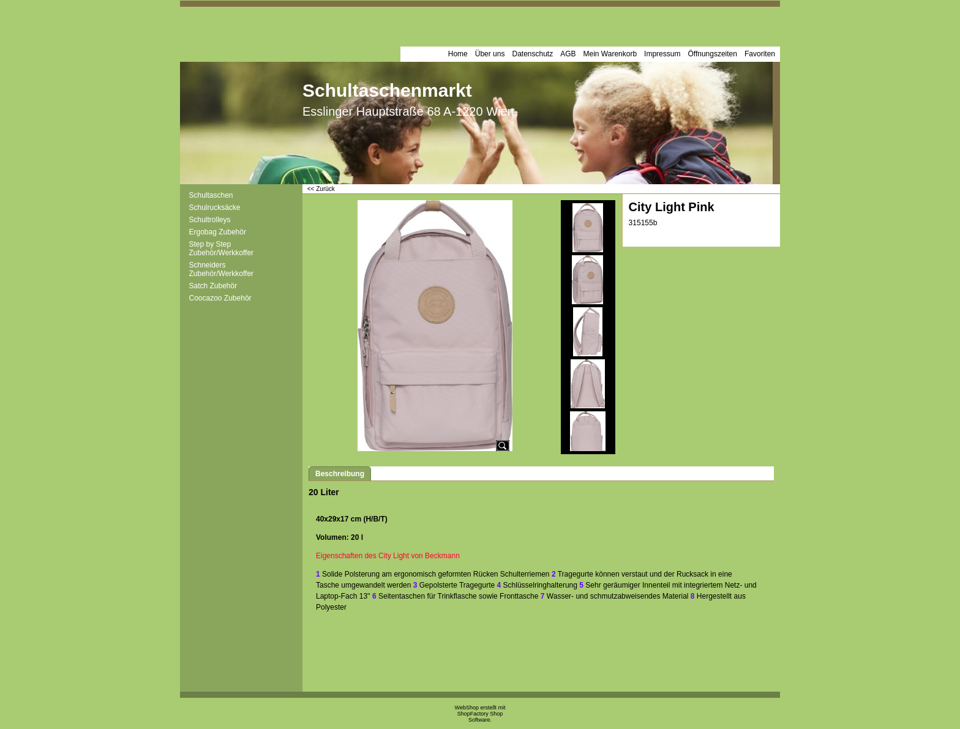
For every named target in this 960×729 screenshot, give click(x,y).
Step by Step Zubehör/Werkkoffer (221, 248)
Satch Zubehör (213, 286)
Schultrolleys (210, 219)
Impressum (662, 54)
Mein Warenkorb (610, 54)
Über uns (490, 54)
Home (458, 54)
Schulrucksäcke (215, 207)
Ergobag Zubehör (217, 232)
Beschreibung (339, 473)
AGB (568, 54)
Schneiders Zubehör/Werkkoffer (221, 269)
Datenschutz (532, 54)
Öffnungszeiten (712, 54)
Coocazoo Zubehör (220, 298)
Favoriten (759, 54)
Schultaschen (211, 195)
